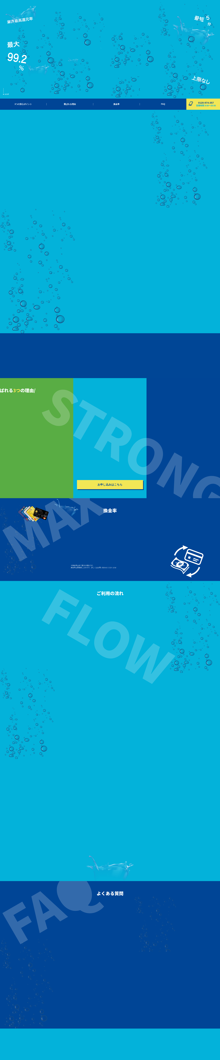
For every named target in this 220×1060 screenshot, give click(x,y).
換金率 (116, 104)
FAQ (163, 104)
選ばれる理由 (70, 104)
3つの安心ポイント (23, 104)
